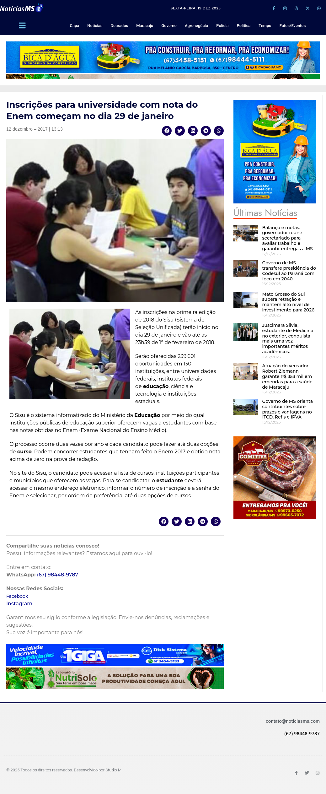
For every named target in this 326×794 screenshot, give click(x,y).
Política (244, 25)
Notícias (94, 25)
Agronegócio (196, 25)
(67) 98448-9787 (57, 575)
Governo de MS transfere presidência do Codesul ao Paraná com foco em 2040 (289, 270)
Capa (74, 25)
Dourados (119, 25)
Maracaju (144, 25)
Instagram (19, 604)
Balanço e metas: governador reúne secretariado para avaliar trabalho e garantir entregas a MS (287, 238)
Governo (169, 25)
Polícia (222, 25)
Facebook (17, 596)
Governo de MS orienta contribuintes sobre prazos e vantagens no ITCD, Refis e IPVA (287, 409)
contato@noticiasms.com (293, 721)
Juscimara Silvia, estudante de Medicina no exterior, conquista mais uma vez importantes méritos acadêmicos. (287, 338)
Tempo (265, 25)
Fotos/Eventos (293, 25)
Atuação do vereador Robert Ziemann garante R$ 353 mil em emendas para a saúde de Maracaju (287, 376)
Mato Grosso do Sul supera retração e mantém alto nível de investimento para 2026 (288, 302)
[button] (167, 131)
